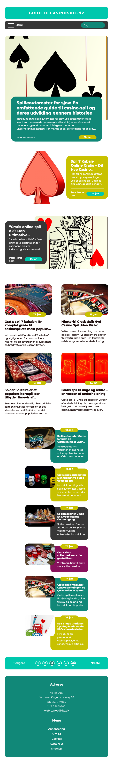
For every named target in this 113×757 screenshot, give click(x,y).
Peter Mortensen (26, 137)
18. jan (87, 137)
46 (73, 663)
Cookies (57, 738)
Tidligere (19, 663)
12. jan (93, 382)
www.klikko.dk (60, 710)
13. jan (37, 314)
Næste (95, 663)
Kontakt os (56, 743)
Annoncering (56, 729)
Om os (56, 733)
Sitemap (56, 748)
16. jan (69, 617)
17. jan (69, 507)
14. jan (95, 193)
